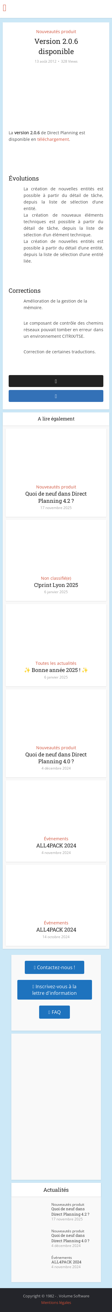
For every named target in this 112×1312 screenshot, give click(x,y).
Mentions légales (56, 1302)
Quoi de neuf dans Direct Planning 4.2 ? (56, 497)
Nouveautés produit (56, 31)
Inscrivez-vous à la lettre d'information (54, 989)
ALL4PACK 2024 (56, 845)
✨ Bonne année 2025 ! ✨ (56, 669)
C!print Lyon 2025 (56, 584)
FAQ (54, 1012)
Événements (56, 839)
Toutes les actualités (56, 663)
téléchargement (53, 139)
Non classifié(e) (56, 578)
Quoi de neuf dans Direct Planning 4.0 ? (56, 758)
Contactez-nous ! (54, 967)
